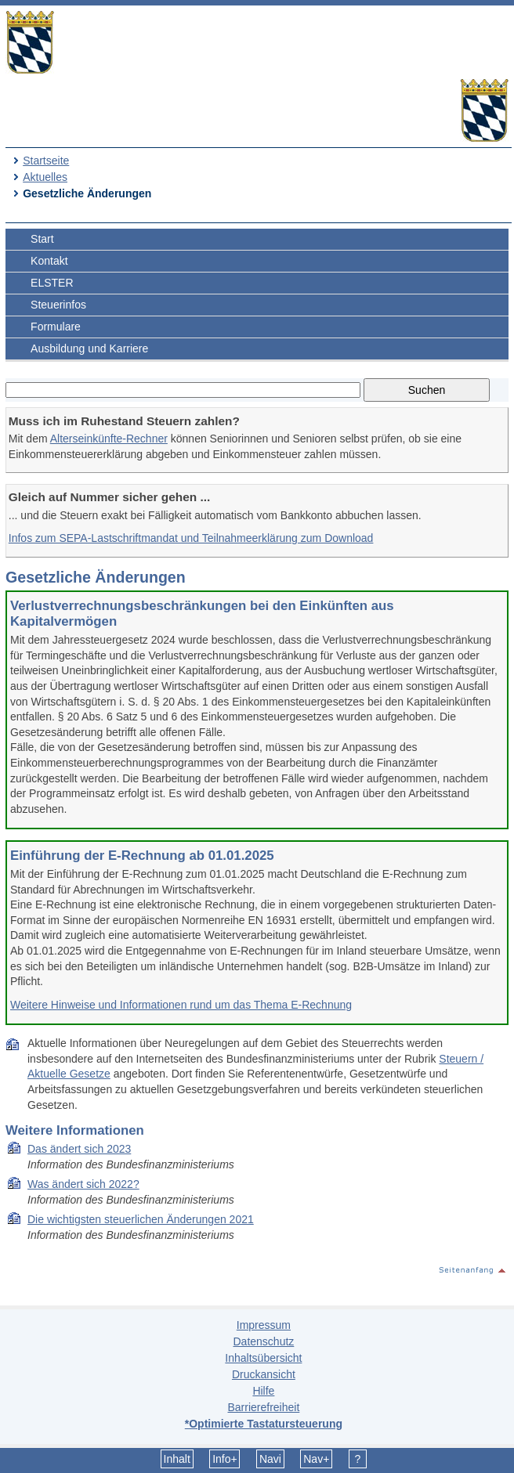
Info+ (224, 1459)
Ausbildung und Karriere (89, 348)
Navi (270, 1459)
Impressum (264, 1325)
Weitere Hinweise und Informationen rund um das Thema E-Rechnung (181, 1004)
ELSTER (52, 282)
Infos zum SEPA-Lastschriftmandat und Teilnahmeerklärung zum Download (191, 538)
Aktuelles (45, 177)
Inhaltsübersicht (263, 1358)
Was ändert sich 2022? (83, 1184)
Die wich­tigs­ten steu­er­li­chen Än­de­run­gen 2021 (140, 1219)
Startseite (46, 160)
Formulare (56, 326)
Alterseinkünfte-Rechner (109, 438)
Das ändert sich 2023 (79, 1149)
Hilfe (263, 1391)
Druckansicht (263, 1374)
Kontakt (49, 261)
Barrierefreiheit (263, 1407)
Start (42, 239)
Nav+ (316, 1459)
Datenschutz (263, 1341)
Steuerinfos (58, 304)
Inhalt (177, 1459)
